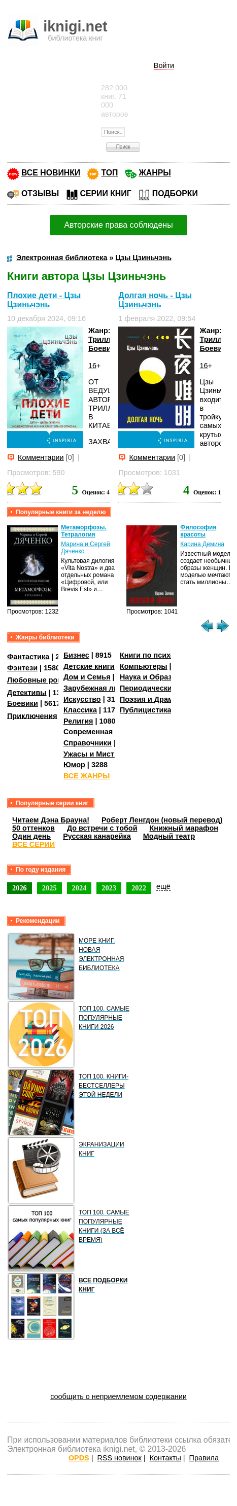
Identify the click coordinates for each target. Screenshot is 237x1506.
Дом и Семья (87, 677)
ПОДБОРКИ (175, 193)
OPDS (79, 1458)
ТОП (109, 172)
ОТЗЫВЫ (40, 193)
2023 (108, 888)
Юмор (74, 765)
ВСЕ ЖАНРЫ (86, 776)
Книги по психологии (158, 655)
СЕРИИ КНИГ (105, 193)
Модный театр (169, 836)
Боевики (103, 348)
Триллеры (106, 339)
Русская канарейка (97, 836)
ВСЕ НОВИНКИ (50, 172)
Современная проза (99, 732)
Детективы (27, 692)
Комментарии (41, 457)
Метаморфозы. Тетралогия (84, 531)
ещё (163, 886)
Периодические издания (164, 688)
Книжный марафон (183, 828)
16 (92, 366)
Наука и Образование (158, 677)
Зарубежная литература (106, 688)
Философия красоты (198, 531)
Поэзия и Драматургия (160, 699)
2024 (79, 888)
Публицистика (146, 710)
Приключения (32, 715)
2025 (49, 888)
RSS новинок (119, 1458)
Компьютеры (143, 666)
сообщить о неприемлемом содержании (118, 1396)
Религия (78, 721)
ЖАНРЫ (155, 172)
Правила (204, 1458)
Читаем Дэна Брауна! (50, 820)
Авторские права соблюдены (118, 225)
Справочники (87, 743)
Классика (80, 710)
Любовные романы (42, 680)
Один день (31, 836)
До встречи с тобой (102, 828)
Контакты (165, 1458)
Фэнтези (22, 668)
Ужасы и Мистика (94, 754)
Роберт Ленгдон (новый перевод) (161, 820)
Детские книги (89, 666)
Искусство (82, 699)
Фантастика (28, 657)
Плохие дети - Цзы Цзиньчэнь (44, 300)
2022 (138, 888)
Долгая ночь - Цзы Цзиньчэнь (155, 300)
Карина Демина (202, 544)
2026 (19, 888)
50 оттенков (33, 828)
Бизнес (76, 655)
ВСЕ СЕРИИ (33, 844)
